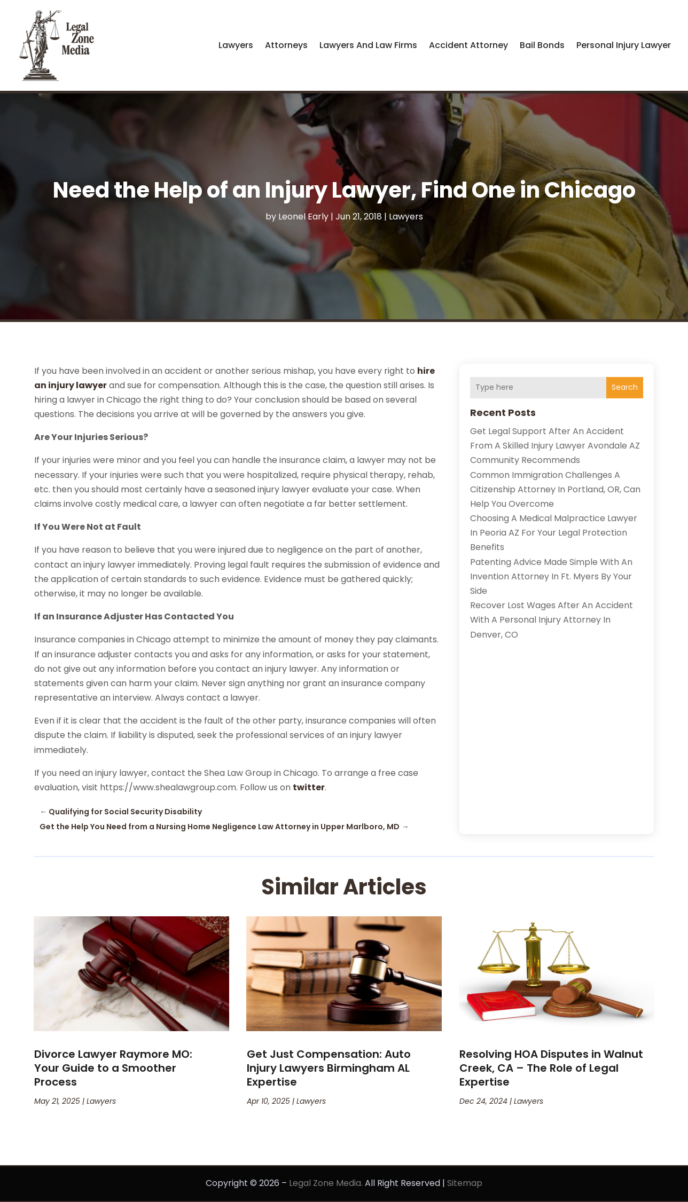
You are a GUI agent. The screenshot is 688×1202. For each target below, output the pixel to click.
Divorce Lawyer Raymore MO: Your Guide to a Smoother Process (113, 1068)
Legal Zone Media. (326, 1183)
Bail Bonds (542, 45)
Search (625, 387)
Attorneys (286, 45)
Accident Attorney (468, 45)
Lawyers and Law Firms (368, 45)
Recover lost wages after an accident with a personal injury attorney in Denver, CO (551, 619)
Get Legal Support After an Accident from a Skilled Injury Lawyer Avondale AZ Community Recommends (555, 445)
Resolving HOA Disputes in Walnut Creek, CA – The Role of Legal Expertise (551, 1068)
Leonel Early (303, 216)
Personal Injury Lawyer (623, 45)
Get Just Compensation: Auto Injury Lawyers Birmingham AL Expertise (329, 1068)
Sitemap (464, 1183)
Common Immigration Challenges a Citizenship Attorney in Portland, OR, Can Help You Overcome (555, 489)
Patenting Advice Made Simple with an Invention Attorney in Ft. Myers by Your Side (551, 576)
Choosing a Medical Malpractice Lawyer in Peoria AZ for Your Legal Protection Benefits (553, 532)
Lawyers (235, 45)
